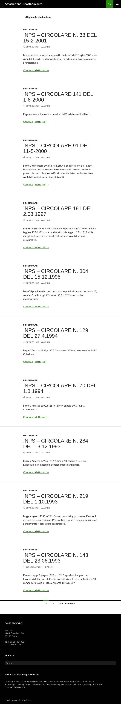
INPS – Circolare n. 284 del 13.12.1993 (55, 443)
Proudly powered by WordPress (18, 700)
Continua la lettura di (36, 70)
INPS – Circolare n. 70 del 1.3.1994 (60, 388)
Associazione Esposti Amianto (23, 4)
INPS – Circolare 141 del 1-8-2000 (58, 97)
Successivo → (67, 603)
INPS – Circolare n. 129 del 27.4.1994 (55, 333)
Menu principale (117, 4)
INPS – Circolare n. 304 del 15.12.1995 (55, 274)
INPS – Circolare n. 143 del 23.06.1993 (55, 558)
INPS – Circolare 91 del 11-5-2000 (56, 148)
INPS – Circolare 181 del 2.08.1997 (58, 211)
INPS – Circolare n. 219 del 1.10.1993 (55, 499)
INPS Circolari (30, 29)
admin (46, 47)
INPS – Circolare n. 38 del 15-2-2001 (60, 38)
